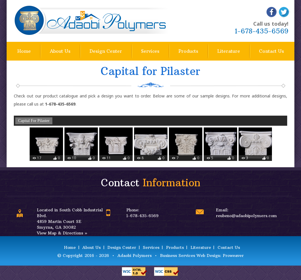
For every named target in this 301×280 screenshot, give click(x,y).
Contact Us (271, 51)
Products (188, 51)
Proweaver (233, 255)
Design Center (105, 51)
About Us (60, 51)
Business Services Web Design (190, 255)
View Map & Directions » (62, 233)
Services (150, 51)
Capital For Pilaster (33, 121)
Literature (228, 51)
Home (24, 51)
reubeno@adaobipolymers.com (246, 215)
